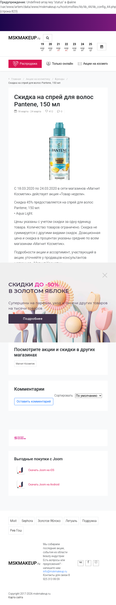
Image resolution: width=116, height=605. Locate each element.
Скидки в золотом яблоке (38, 287)
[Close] (105, 275)
